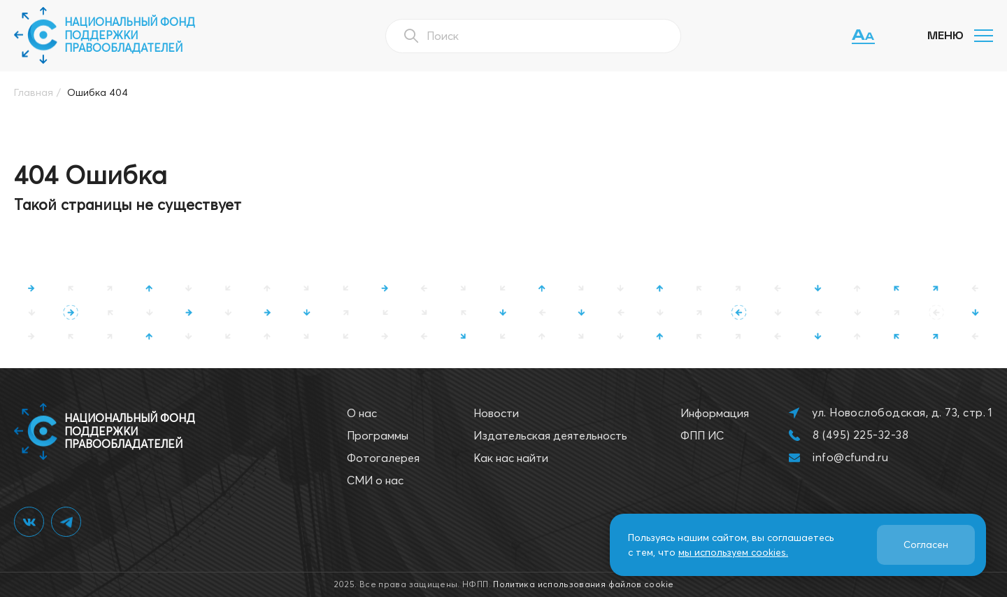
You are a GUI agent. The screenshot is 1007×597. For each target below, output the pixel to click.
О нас (362, 413)
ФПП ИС (702, 435)
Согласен (926, 544)
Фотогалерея (383, 458)
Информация (714, 413)
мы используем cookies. (733, 552)
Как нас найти (510, 458)
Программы (377, 435)
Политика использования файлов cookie (583, 584)
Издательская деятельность (550, 435)
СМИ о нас (375, 480)
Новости (496, 413)
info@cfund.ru (850, 457)
